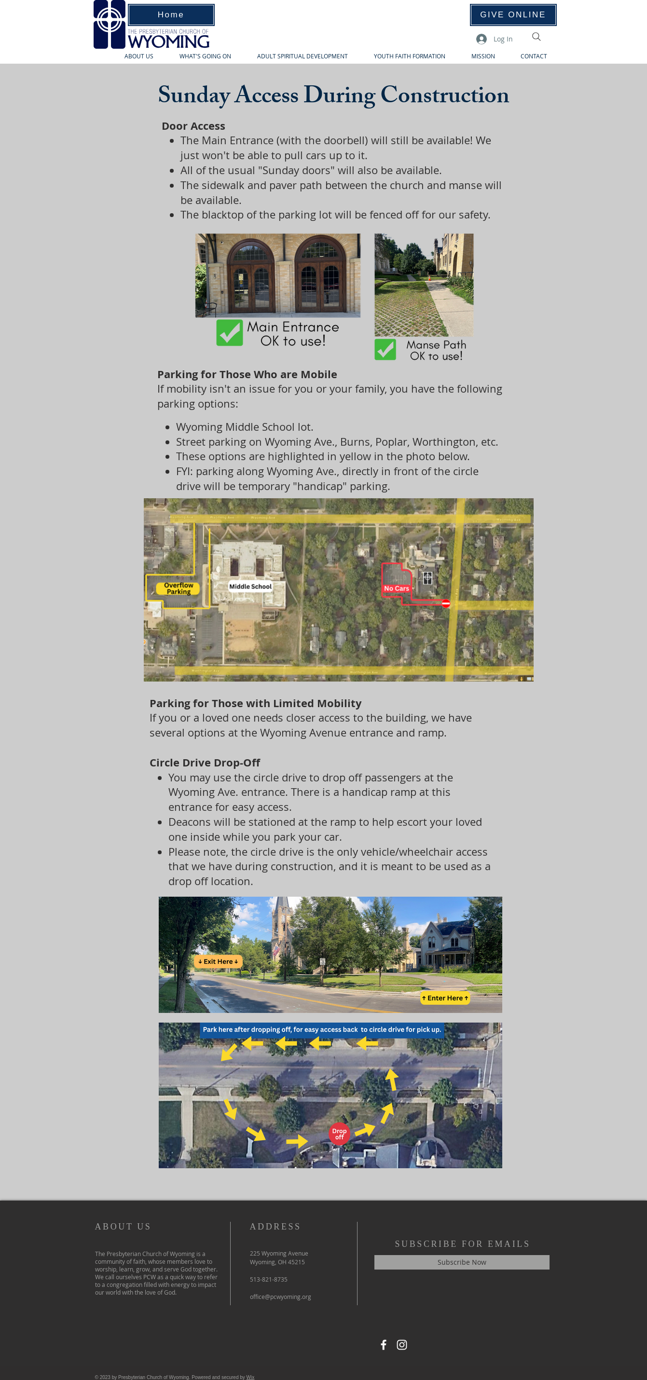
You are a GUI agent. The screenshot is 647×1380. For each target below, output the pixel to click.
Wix (251, 1377)
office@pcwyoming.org (280, 1296)
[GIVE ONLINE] (513, 15)
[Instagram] (402, 1345)
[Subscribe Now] (462, 1262)
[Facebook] (383, 1345)
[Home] (171, 15)
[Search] (536, 37)
